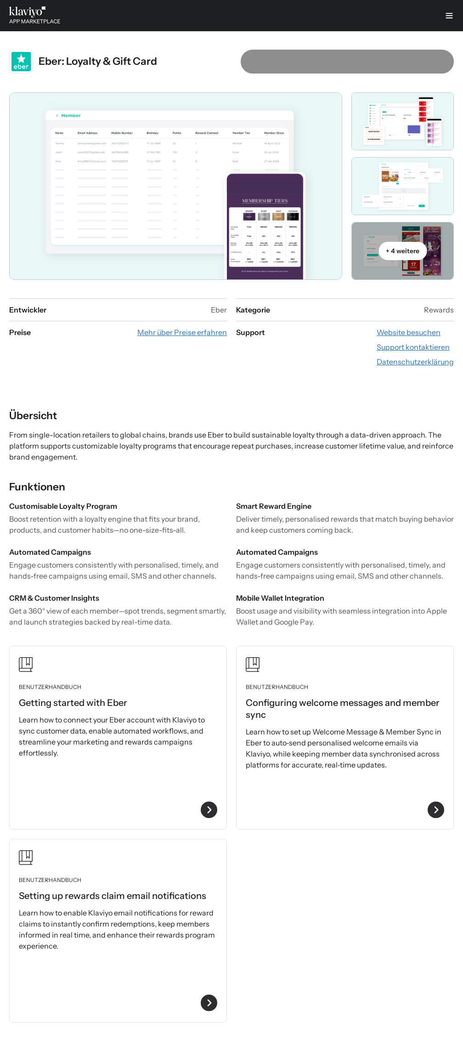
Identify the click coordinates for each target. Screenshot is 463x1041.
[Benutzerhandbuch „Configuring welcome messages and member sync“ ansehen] (345, 738)
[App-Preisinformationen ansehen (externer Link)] (182, 332)
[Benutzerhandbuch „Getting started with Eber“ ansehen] (118, 738)
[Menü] (449, 15)
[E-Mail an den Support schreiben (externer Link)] (413, 347)
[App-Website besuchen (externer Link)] (408, 332)
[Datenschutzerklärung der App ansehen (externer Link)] (415, 361)
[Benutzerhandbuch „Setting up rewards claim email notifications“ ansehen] (118, 931)
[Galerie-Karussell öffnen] (176, 186)
